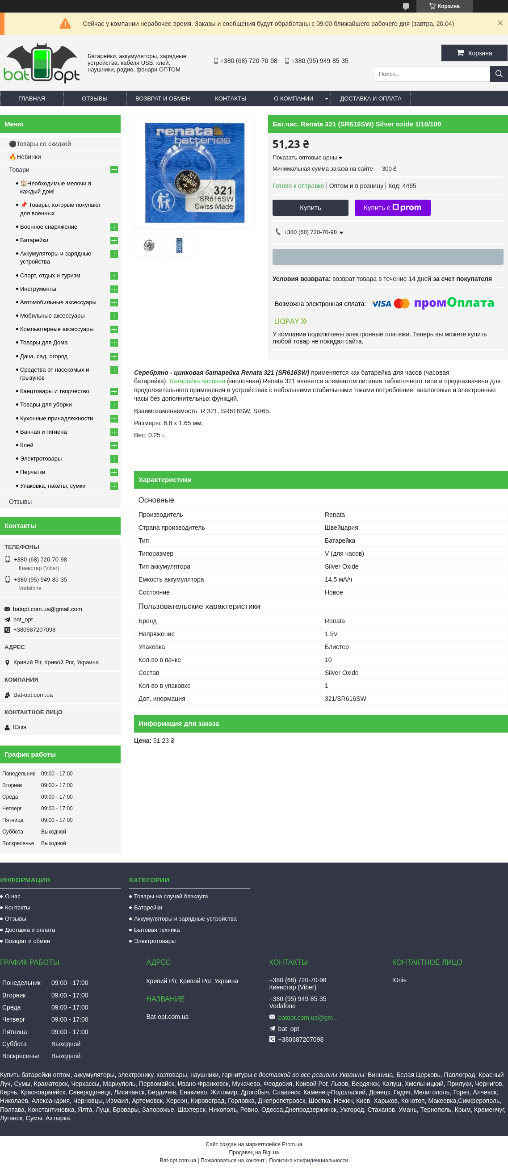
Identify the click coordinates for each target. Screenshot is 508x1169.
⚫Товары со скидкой (40, 143)
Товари (19, 169)
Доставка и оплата (370, 98)
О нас (13, 896)
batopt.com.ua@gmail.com (47, 609)
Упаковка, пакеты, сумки (53, 485)
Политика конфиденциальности (308, 1160)
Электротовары (41, 458)
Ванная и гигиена (43, 431)
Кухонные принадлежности (56, 418)
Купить (310, 207)
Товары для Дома (44, 342)
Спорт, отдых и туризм (50, 275)
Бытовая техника (157, 929)
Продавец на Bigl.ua (254, 1152)
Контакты (230, 98)
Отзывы (94, 98)
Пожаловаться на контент (232, 1160)
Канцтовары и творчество (54, 391)
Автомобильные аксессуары (58, 302)
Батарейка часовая (197, 381)
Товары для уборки (46, 404)
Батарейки (34, 240)
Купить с (392, 208)
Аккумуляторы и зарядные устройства (185, 918)
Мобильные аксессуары (52, 315)
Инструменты (38, 288)
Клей (27, 445)
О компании (293, 98)
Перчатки (32, 472)
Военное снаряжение (48, 226)
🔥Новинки (25, 156)
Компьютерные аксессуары (57, 329)
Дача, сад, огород (43, 356)
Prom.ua (292, 1144)
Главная (31, 98)
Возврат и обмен (162, 98)
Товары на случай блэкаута (171, 896)
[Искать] (499, 74)
